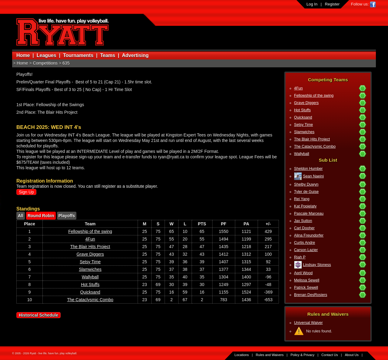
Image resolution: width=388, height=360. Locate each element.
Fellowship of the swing (313, 95)
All (20, 215)
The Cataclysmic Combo (315, 146)
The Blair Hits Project (312, 139)
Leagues (46, 55)
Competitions (45, 63)
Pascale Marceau (308, 213)
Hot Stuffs (302, 110)
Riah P (300, 257)
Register (332, 4)
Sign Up (26, 192)
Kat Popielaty (305, 206)
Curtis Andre (304, 243)
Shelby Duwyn (306, 184)
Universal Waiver (308, 323)
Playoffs (67, 215)
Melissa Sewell (306, 280)
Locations (242, 355)
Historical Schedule (38, 315)
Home (23, 55)
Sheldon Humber (308, 169)
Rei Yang (301, 199)
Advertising (135, 55)
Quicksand (303, 117)
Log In (311, 4)
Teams (107, 55)
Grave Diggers (306, 103)
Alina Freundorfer (308, 235)
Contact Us (329, 355)
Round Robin (41, 215)
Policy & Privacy (303, 355)
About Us (352, 355)
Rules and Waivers (270, 355)
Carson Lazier (306, 250)
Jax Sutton (303, 221)
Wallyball (301, 154)
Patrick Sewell (306, 287)
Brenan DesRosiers (310, 295)
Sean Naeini (313, 176)
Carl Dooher (304, 228)
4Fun (298, 88)
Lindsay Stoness (317, 265)
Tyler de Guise (306, 192)
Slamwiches (304, 132)
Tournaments (78, 55)
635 (65, 63)
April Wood (303, 273)
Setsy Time (303, 125)
